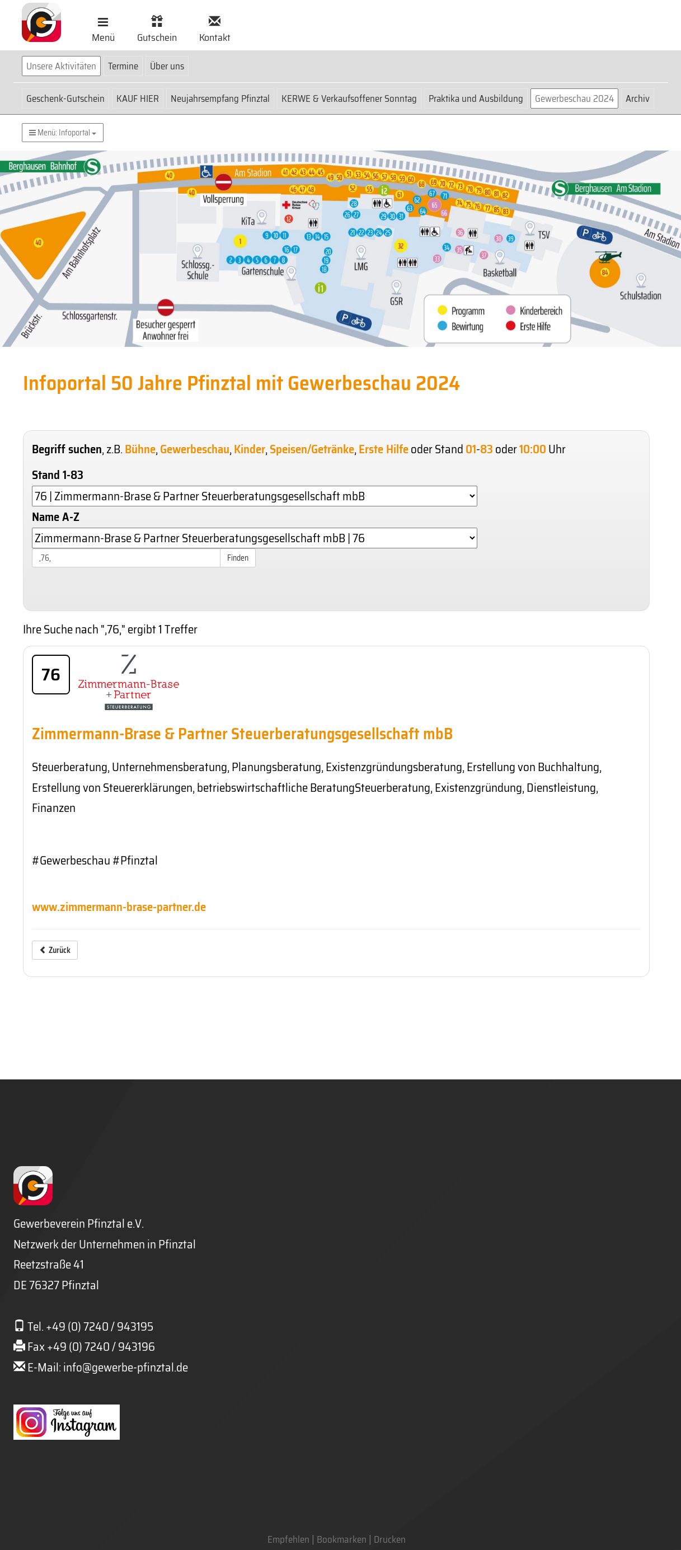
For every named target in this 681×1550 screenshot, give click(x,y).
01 (471, 449)
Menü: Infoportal (62, 132)
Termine (123, 66)
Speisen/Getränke (312, 449)
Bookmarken (342, 1539)
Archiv (638, 98)
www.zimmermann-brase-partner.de (119, 907)
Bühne (140, 449)
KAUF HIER (137, 98)
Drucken (390, 1539)
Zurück (55, 950)
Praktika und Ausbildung (476, 98)
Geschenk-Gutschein (65, 98)
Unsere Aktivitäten (61, 66)
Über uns (167, 66)
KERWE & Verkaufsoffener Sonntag (349, 98)
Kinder (249, 449)
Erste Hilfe (383, 449)
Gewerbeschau (194, 449)
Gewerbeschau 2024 (574, 98)
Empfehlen (288, 1539)
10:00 (532, 449)
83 (486, 449)
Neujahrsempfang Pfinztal (220, 98)
